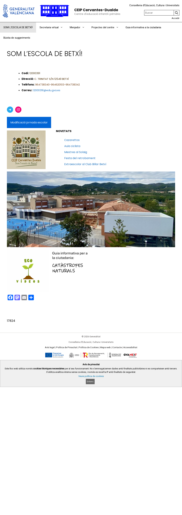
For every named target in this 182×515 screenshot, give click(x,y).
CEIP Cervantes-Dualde (96, 9)
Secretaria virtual (53, 27)
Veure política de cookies (91, 376)
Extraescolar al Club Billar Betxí (85, 164)
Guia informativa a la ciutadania (143, 27)
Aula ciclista (72, 146)
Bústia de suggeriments (16, 37)
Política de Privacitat (66, 347)
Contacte (117, 347)
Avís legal (50, 347)
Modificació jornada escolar (29, 122)
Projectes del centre (107, 27)
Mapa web (105, 347)
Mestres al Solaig (75, 152)
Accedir (175, 18)
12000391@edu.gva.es (46, 90)
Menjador (79, 27)
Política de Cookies (89, 347)
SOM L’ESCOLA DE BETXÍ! (18, 27)
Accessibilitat (130, 347)
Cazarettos (72, 140)
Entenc (90, 381)
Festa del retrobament (79, 158)
